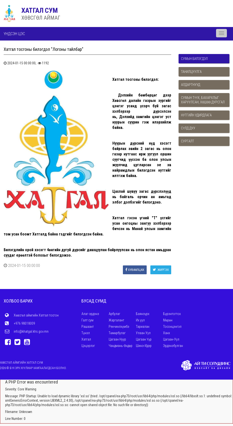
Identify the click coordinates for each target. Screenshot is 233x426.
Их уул (140, 320)
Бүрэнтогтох (172, 314)
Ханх (166, 333)
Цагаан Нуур (117, 339)
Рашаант (87, 327)
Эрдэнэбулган (173, 346)
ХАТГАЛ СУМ (39, 10)
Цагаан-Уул (171, 339)
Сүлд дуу (188, 128)
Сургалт (187, 141)
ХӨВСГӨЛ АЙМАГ (40, 18)
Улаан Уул (143, 333)
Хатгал (86, 339)
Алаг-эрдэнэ (90, 314)
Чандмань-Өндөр (120, 346)
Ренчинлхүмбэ (119, 327)
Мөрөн (167, 320)
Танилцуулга (191, 72)
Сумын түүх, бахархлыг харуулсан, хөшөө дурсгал (203, 100)
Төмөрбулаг (117, 333)
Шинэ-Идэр (144, 346)
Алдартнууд (190, 85)
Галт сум (87, 320)
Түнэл (85, 333)
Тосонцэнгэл (172, 327)
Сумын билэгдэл (194, 59)
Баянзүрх (142, 314)
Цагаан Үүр (144, 339)
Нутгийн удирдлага (196, 115)
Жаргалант (116, 320)
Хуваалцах (134, 270)
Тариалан (142, 327)
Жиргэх (161, 270)
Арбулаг (114, 314)
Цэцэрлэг (88, 346)
